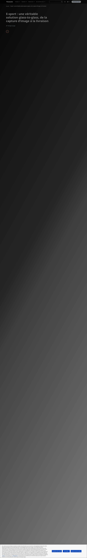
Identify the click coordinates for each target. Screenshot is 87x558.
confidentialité (15, 555)
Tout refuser (66, 551)
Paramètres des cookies (56, 551)
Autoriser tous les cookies (76, 551)
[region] (43, 551)
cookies (3, 555)
